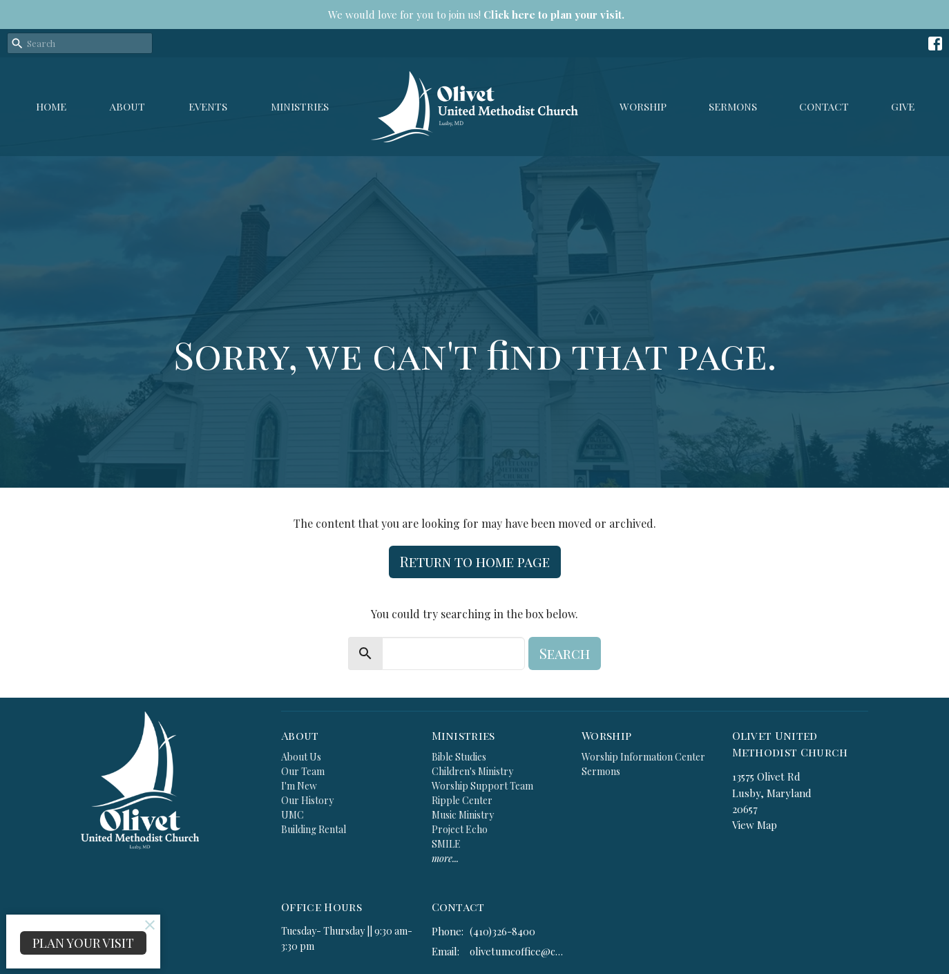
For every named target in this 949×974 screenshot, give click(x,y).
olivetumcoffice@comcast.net (519, 951)
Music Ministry (463, 814)
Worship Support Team (482, 785)
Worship (643, 106)
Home (51, 106)
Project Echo (460, 829)
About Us (301, 756)
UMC (292, 814)
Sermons (733, 106)
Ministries (300, 106)
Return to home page (475, 561)
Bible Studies (459, 756)
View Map (754, 825)
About (127, 106)
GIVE (902, 106)
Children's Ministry (472, 771)
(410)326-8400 (502, 931)
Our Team (303, 771)
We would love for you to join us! (476, 14)
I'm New (299, 785)
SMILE (446, 843)
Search (564, 653)
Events (208, 106)
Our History (307, 800)
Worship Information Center (643, 756)
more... (445, 858)
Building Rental (313, 829)
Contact (824, 106)
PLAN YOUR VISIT (83, 943)
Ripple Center (462, 800)
